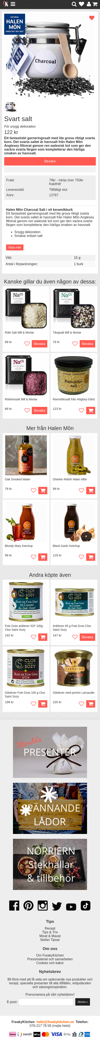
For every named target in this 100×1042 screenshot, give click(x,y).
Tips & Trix (50, 932)
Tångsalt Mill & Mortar (67, 332)
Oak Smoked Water (17, 479)
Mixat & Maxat (49, 936)
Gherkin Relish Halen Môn (70, 479)
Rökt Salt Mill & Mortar (19, 332)
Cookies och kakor (50, 963)
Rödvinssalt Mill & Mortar (21, 399)
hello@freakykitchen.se (55, 1022)
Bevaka (49, 161)
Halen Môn (61, 428)
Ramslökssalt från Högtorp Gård (74, 399)
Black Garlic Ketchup (66, 546)
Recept (50, 928)
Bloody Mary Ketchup (19, 546)
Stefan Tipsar (50, 940)
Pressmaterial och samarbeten (50, 959)
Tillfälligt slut (58, 189)
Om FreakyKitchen (50, 955)
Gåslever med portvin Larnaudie (73, 692)
